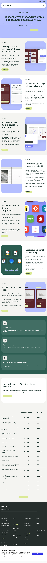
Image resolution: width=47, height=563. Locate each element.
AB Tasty (26, 539)
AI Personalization (4, 532)
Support (37, 523)
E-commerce (15, 530)
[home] (7, 5)
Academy (26, 520)
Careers (37, 520)
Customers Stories (27, 518)
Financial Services (16, 528)
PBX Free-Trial (4, 521)
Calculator (26, 527)
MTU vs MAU (15, 520)
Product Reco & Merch (5, 525)
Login (40, 1)
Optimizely (26, 535)
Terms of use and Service (40, 530)
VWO (25, 537)
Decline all (38, 556)
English (3, 548)
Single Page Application (5, 530)
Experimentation (4, 518)
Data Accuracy (4, 527)
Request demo (34, 29)
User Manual (26, 523)
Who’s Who (26, 528)
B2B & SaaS (15, 537)
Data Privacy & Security (5, 528)
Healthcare (15, 526)
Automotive (15, 532)
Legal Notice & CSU (39, 533)
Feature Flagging (4, 545)
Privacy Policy (38, 532)
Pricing (14, 518)
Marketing (15, 544)
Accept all (37, 553)
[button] (44, 1)
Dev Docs (26, 521)
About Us (37, 518)
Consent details (4, 558)
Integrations (3, 534)
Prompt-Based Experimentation (4, 543)
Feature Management (5, 520)
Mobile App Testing (5, 523)
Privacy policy (12, 558)
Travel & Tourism (16, 533)
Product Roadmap (27, 525)
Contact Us (38, 521)
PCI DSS (37, 535)
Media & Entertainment (17, 535)
